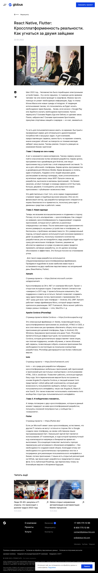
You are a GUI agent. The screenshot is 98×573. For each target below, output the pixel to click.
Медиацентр (50, 527)
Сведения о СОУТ (55, 554)
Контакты (49, 532)
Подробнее (52, 567)
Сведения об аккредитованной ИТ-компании (32, 554)
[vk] (15, 92)
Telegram (92, 544)
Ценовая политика (9, 554)
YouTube (84, 544)
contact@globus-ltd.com (84, 532)
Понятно (87, 566)
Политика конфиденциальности (14, 550)
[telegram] (15, 97)
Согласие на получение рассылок (70, 550)
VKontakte (77, 544)
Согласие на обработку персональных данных (42, 550)
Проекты (29, 527)
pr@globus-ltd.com (82, 538)
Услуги (28, 532)
